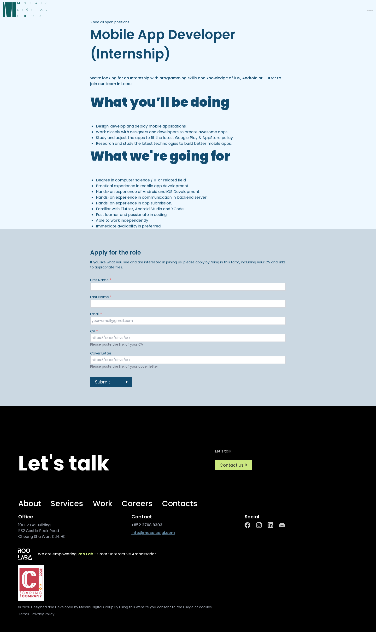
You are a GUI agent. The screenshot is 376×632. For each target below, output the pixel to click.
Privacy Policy (43, 614)
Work (102, 503)
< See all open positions (109, 22)
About (29, 503)
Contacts (179, 503)
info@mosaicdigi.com (153, 532)
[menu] (370, 10)
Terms (23, 614)
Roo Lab (85, 554)
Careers (137, 503)
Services (67, 503)
